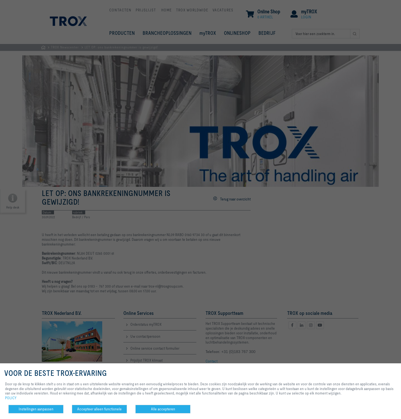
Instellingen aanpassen (36, 409)
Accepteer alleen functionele (99, 409)
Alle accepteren (163, 409)
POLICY (11, 398)
